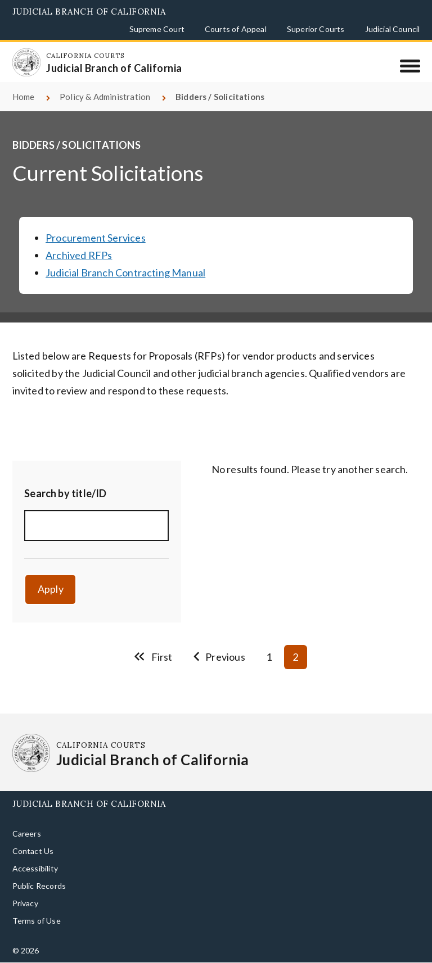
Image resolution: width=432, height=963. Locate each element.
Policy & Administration (105, 97)
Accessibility (35, 868)
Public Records (39, 886)
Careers (26, 833)
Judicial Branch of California (89, 11)
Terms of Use (36, 920)
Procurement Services (96, 237)
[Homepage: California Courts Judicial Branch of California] (26, 62)
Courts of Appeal (236, 29)
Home (23, 97)
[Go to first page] (153, 657)
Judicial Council (392, 29)
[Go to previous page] (219, 657)
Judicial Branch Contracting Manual (125, 272)
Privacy (25, 903)
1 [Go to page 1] (269, 657)
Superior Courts (316, 29)
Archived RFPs (79, 255)
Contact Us (33, 851)
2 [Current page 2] (295, 657)
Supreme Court (156, 29)
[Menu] (410, 65)
